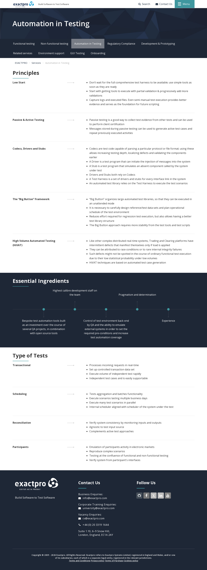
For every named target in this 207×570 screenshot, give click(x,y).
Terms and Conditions (79, 560)
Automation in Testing (87, 43)
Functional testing (24, 43)
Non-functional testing (54, 43)
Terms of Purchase (114, 560)
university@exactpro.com (96, 508)
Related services (22, 53)
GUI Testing (77, 53)
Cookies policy (131, 560)
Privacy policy (97, 560)
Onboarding (98, 53)
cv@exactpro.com (91, 518)
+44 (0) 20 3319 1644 (93, 525)
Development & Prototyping (158, 43)
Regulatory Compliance (121, 43)
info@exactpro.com (92, 498)
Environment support (51, 53)
